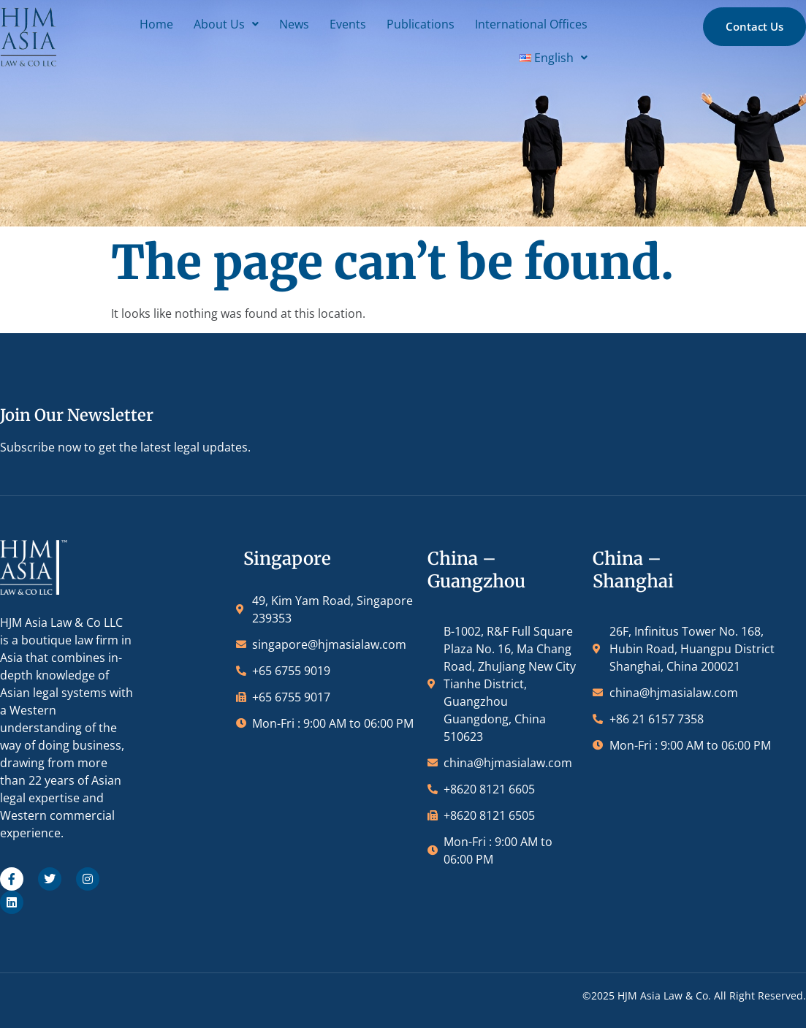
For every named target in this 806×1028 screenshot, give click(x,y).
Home (163, 24)
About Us (232, 24)
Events (354, 24)
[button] (232, 24)
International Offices (538, 24)
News (301, 24)
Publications (427, 24)
